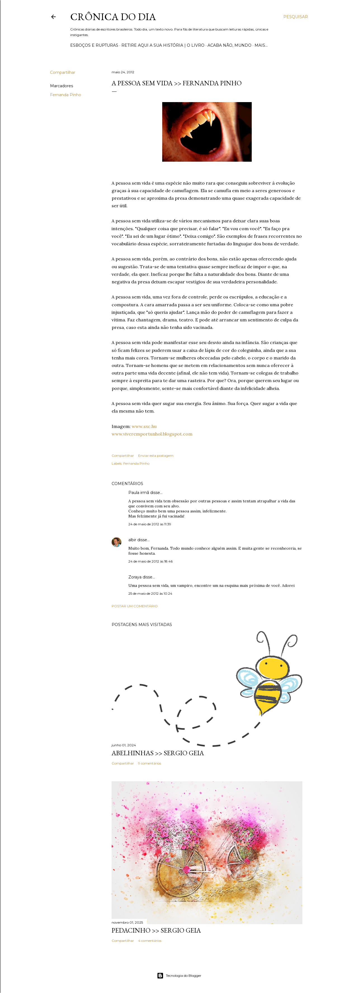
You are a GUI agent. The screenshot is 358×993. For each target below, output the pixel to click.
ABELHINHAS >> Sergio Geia (158, 753)
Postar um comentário (135, 606)
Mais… (261, 45)
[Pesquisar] (295, 16)
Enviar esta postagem (155, 455)
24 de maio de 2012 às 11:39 (149, 524)
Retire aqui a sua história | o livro (162, 45)
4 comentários (149, 940)
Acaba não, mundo (229, 45)
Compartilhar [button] (62, 72)
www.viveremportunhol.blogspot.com (152, 434)
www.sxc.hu (144, 426)
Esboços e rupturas (94, 45)
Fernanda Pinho (65, 94)
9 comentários (149, 763)
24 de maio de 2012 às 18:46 (150, 561)
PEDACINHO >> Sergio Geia (156, 930)
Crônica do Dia (113, 16)
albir (132, 539)
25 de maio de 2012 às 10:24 (150, 593)
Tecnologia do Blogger (179, 975)
